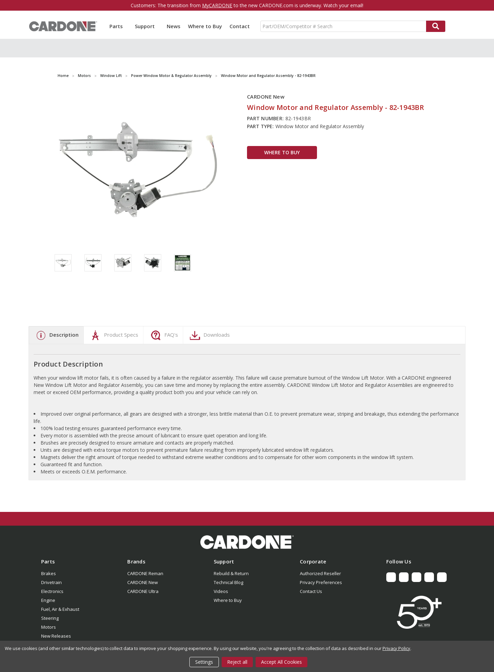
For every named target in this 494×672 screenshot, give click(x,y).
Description (56, 335)
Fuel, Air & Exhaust (60, 609)
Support (147, 26)
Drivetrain (51, 582)
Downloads (209, 335)
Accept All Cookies (281, 662)
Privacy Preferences (321, 582)
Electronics (52, 591)
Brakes (48, 573)
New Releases (56, 636)
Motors (48, 627)
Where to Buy (205, 26)
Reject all (237, 662)
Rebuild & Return (231, 573)
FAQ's (163, 335)
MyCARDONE (217, 5)
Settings (204, 662)
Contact (240, 26)
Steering (50, 618)
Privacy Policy (396, 648)
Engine (48, 600)
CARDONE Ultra (142, 591)
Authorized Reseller (320, 573)
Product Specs (113, 335)
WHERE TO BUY (282, 152)
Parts (118, 26)
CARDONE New (142, 582)
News (173, 26)
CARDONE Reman (145, 573)
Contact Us (311, 591)
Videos (221, 591)
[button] (247, 542)
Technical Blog (228, 582)
